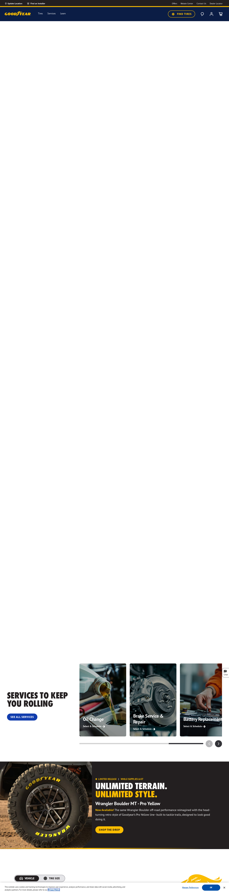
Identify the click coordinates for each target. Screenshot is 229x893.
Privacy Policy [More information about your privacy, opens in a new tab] (53, 891)
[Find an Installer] (39, 3)
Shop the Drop (109, 829)
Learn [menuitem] (63, 13)
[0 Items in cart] (220, 14)
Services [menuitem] (51, 13)
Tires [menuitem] (40, 13)
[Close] (224, 889)
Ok (211, 889)
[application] (218, 743)
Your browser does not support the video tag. (114, 333)
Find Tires (181, 14)
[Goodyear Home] (18, 13)
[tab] (27, 878)
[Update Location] (13, 3)
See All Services (22, 717)
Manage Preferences (190, 889)
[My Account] (211, 14)
